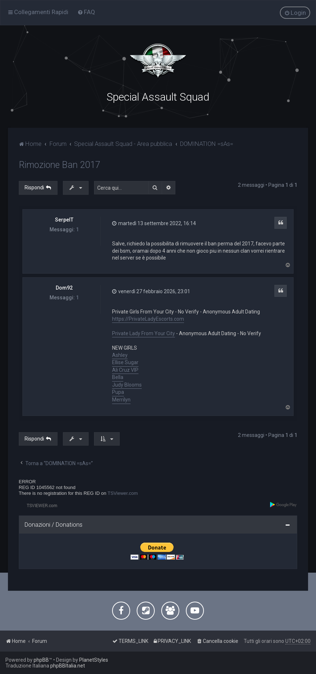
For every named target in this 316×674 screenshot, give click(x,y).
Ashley (120, 355)
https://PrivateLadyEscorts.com (148, 318)
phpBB (41, 660)
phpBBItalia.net (67, 666)
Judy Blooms (127, 384)
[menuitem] (86, 12)
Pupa (118, 392)
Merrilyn (121, 399)
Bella (117, 377)
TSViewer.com (123, 493)
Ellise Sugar (125, 362)
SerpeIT (64, 219)
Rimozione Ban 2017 (59, 164)
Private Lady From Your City (143, 333)
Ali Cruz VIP (125, 369)
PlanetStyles (93, 660)
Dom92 (64, 287)
